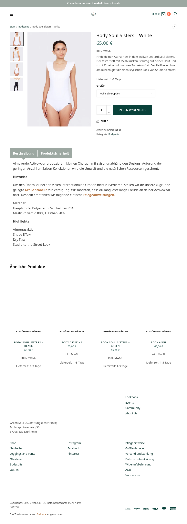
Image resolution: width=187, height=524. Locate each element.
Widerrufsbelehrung (138, 464)
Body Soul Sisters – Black (28, 344)
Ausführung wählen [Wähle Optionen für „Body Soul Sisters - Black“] (28, 331)
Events (129, 402)
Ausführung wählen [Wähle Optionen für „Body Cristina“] (72, 331)
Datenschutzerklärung (139, 459)
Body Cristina (71, 342)
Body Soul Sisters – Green (115, 344)
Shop (13, 443)
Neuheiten (16, 448)
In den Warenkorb (132, 110)
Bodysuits (23, 26)
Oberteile (16, 459)
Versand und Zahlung (139, 453)
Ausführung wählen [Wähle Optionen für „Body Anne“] (158, 331)
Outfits (14, 470)
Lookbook (131, 397)
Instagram (74, 443)
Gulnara (41, 514)
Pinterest (73, 453)
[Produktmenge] (102, 110)
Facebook (74, 448)
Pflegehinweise (135, 443)
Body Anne (159, 342)
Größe (101, 85)
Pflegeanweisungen (98, 195)
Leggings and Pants (22, 453)
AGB (128, 470)
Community (132, 408)
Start (12, 26)
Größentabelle (36, 190)
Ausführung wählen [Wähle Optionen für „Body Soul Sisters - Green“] (115, 331)
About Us (131, 413)
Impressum (132, 475)
